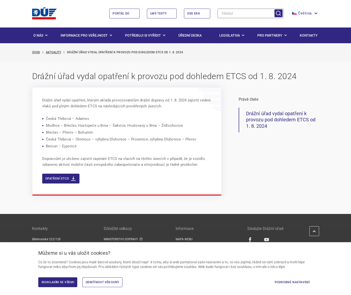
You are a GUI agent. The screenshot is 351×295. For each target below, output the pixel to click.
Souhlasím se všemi (57, 282)
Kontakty (309, 35)
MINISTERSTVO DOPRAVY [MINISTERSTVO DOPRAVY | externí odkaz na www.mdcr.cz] (121, 239)
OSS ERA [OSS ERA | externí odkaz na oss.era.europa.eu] (193, 13)
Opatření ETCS (60, 178)
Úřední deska (190, 35)
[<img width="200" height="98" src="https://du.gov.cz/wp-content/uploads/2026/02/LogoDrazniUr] (44, 13)
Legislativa (229, 35)
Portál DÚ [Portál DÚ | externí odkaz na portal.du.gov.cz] (121, 13)
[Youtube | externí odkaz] (267, 239)
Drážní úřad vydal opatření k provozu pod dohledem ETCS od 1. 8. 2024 (280, 120)
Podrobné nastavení (292, 282)
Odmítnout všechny (102, 282)
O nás (38, 35)
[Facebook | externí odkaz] (250, 239)
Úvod (36, 52)
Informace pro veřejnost (84, 35)
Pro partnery (269, 35)
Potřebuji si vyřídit (143, 35)
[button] (304, 13)
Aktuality (53, 52)
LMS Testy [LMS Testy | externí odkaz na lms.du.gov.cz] (158, 13)
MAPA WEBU (184, 239)
